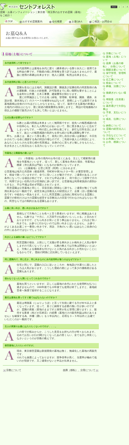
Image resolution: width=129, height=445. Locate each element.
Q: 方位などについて (114, 135)
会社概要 (55, 21)
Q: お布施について (113, 138)
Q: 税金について (112, 83)
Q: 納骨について (112, 125)
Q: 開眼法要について (114, 69)
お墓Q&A (75, 21)
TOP (9, 21)
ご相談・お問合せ (100, 21)
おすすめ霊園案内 (30, 21)
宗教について (12, 370)
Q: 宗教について (112, 53)
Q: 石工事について (113, 79)
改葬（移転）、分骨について (81, 370)
